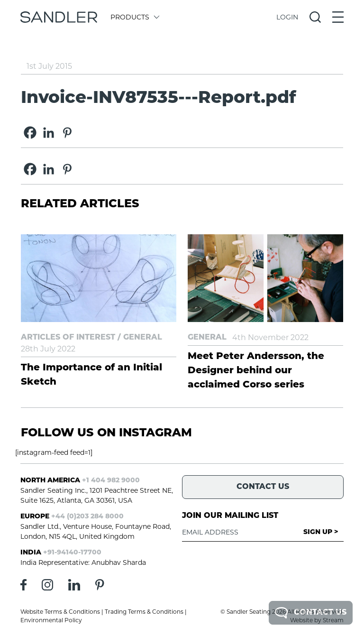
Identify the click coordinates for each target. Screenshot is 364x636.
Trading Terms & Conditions (144, 611)
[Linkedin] (48, 132)
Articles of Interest (68, 337)
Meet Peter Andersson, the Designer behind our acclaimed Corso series (256, 371)
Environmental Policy (51, 620)
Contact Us (310, 612)
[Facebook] (30, 132)
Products (134, 17)
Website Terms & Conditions (60, 611)
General (142, 337)
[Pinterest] (67, 132)
